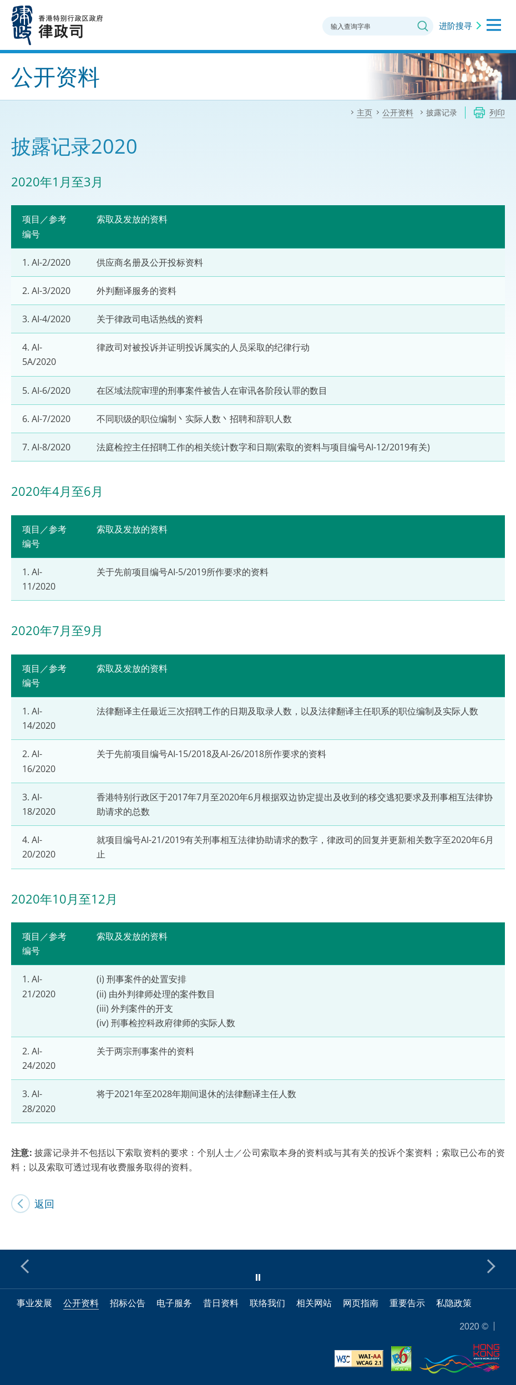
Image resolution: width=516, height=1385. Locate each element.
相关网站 (314, 1303)
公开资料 (81, 1303)
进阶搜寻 (455, 25)
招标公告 (127, 1303)
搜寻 (423, 26)
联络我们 (267, 1303)
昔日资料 (221, 1303)
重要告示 (407, 1303)
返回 (44, 1203)
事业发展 (34, 1303)
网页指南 (360, 1303)
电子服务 (174, 1303)
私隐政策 (454, 1303)
